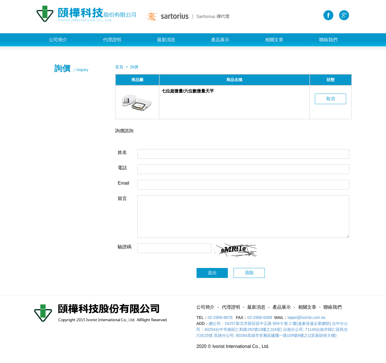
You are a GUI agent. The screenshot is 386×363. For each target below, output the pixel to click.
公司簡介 (58, 39)
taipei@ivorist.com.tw (306, 317)
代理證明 (112, 39)
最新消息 (166, 39)
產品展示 (220, 39)
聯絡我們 (328, 39)
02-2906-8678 (221, 317)
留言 (122, 198)
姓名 (122, 152)
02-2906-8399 (259, 317)
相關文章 (274, 39)
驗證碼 (124, 246)
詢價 (134, 67)
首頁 (119, 67)
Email (123, 183)
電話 (122, 167)
